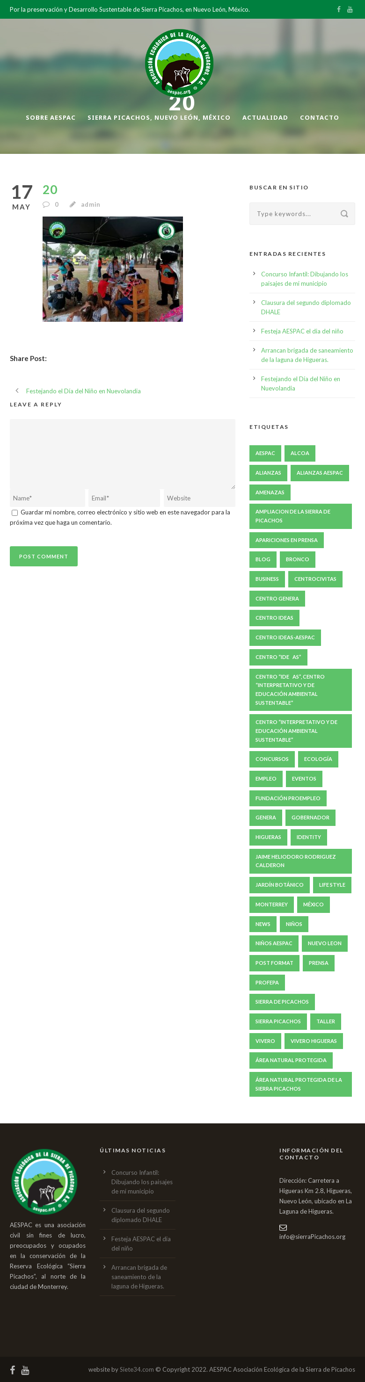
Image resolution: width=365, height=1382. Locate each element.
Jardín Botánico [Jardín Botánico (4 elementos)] (280, 885)
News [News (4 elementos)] (263, 924)
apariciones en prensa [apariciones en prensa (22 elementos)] (287, 540)
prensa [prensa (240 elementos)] (318, 963)
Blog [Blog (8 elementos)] (263, 559)
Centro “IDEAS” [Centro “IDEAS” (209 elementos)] (278, 657)
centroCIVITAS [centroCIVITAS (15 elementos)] (315, 579)
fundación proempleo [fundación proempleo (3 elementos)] (288, 798)
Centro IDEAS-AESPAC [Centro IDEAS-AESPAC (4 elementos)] (285, 637)
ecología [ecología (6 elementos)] (318, 759)
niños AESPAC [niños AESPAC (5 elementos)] (274, 943)
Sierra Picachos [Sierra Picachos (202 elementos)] (278, 1021)
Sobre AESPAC (51, 117)
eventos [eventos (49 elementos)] (304, 778)
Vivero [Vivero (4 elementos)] (265, 1041)
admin (91, 204)
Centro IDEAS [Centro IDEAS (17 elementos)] (274, 618)
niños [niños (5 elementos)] (294, 924)
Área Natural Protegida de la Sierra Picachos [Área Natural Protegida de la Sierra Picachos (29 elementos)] (299, 1084)
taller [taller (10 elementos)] (325, 1021)
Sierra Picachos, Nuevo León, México (159, 117)
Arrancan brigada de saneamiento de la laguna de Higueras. (139, 1277)
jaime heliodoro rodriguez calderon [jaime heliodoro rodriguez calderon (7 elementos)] (296, 861)
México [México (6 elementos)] (313, 904)
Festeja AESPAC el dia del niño (302, 331)
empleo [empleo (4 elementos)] (266, 778)
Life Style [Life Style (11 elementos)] (332, 885)
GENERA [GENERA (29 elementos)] (266, 817)
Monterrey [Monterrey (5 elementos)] (272, 904)
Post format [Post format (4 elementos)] (274, 963)
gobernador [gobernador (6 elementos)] (310, 817)
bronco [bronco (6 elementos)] (297, 559)
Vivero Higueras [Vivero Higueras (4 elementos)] (314, 1041)
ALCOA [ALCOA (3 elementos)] (300, 453)
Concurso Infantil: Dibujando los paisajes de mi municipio (142, 1182)
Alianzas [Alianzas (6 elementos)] (268, 473)
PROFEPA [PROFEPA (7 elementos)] (267, 982)
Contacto (319, 117)
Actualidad (265, 117)
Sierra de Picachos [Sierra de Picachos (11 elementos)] (282, 1002)
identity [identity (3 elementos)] (309, 837)
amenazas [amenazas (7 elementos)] (270, 492)
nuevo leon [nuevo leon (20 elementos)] (325, 943)
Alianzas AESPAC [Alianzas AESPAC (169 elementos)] (320, 473)
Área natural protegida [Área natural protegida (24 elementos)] (291, 1060)
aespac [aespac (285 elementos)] (265, 453)
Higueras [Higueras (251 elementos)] (268, 837)
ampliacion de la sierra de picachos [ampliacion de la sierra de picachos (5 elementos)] (293, 515)
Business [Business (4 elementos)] (267, 579)
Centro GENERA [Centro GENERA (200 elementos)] (277, 598)
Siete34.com (137, 1369)
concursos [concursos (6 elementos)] (272, 759)
